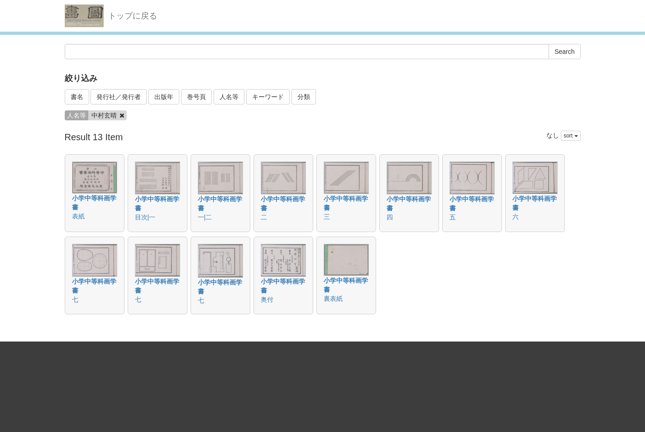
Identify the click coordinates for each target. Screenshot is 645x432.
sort (571, 136)
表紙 (78, 216)
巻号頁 (196, 96)
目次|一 (145, 217)
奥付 (267, 299)
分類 (303, 96)
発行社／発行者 (118, 96)
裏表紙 (333, 298)
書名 (77, 96)
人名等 (229, 96)
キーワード (268, 96)
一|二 (205, 217)
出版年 (163, 96)
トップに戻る (132, 15)
